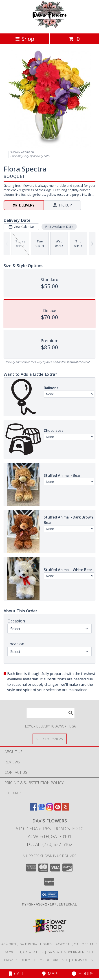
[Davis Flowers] (49, 27)
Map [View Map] (49, 974)
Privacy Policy (17, 960)
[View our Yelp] (65, 809)
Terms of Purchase (51, 960)
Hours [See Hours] (82, 974)
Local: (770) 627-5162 (49, 844)
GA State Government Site (71, 952)
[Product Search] (50, 713)
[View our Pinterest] (57, 809)
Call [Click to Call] (16, 974)
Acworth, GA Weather (24, 952)
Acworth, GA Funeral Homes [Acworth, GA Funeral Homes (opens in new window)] (26, 944)
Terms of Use (83, 960)
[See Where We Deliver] (50, 738)
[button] (49, 895)
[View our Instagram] (49, 809)
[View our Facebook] (33, 809)
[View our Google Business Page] (41, 809)
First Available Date (59, 226)
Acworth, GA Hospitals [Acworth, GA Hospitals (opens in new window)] (77, 944)
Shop (24, 38)
